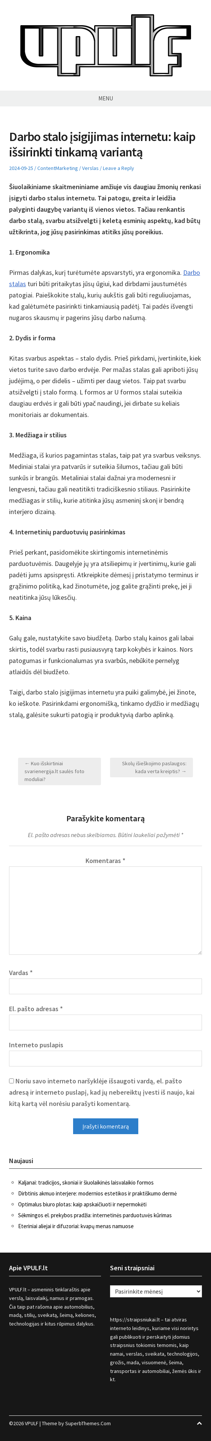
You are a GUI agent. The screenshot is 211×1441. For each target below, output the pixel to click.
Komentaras (105, 860)
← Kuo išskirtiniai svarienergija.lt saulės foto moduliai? (54, 771)
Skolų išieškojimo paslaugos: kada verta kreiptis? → (154, 767)
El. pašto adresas (36, 1008)
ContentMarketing (57, 168)
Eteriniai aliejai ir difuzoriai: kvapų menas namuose (76, 1226)
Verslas (90, 168)
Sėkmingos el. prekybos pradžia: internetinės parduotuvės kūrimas (95, 1215)
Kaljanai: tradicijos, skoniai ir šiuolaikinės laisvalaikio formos (86, 1182)
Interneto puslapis (36, 1045)
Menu (105, 98)
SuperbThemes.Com (88, 1423)
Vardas (21, 972)
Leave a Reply (118, 168)
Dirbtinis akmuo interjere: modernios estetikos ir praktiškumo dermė (97, 1193)
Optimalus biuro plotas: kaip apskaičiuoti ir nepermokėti (82, 1204)
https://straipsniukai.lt (135, 1319)
